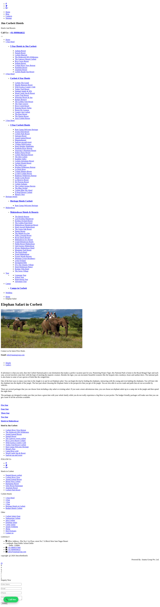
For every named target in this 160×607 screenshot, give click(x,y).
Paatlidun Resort (21, 68)
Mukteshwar (10, 208)
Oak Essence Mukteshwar (24, 246)
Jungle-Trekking (12, 527)
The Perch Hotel (21, 252)
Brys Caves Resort (22, 61)
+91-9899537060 (14, 547)
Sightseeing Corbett (13, 518)
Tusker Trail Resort (22, 89)
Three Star (5, 413)
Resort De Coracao (22, 110)
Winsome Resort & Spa (23, 97)
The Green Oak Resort (23, 229)
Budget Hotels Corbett (14, 508)
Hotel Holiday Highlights (24, 146)
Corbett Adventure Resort (24, 161)
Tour (7, 273)
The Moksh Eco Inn (22, 233)
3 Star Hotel (10, 120)
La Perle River (20, 169)
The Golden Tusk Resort (24, 102)
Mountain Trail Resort (23, 250)
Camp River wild (12, 451)
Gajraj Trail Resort (22, 95)
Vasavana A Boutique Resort (25, 150)
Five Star (4, 405)
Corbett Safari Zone (13, 516)
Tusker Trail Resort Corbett (16, 445)
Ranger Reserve (21, 100)
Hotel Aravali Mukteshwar (25, 227)
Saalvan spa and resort (23, 142)
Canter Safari (10, 525)
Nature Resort (20, 231)
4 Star (8, 500)
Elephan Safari (11, 299)
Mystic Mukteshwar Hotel (24, 248)
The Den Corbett (21, 157)
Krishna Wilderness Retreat (25, 167)
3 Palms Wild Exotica (23, 144)
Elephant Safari (11, 522)
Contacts (9, 16)
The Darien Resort (22, 116)
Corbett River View (13, 477)
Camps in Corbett (18, 288)
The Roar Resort (21, 114)
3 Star (8, 502)
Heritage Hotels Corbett (21, 201)
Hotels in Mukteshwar (10, 421)
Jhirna (8, 529)
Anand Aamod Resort (23, 138)
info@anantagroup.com (16, 355)
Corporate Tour (20, 275)
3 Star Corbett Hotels (20, 125)
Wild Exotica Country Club (25, 87)
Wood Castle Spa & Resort (25, 93)
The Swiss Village (21, 271)
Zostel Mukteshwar (22, 254)
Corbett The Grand (22, 83)
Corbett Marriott (21, 55)
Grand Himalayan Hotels (24, 242)
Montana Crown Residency (25, 258)
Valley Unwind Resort (23, 235)
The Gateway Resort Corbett (25, 59)
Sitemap (9, 18)
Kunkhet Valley (21, 159)
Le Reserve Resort (22, 180)
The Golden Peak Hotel (23, 223)
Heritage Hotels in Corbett (15, 506)
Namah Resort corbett (14, 475)
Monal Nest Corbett (13, 482)
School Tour (19, 277)
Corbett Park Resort (22, 134)
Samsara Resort (21, 136)
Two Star (4, 417)
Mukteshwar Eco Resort (24, 240)
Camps (8, 284)
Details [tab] (8, 363)
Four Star (5, 409)
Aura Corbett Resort (22, 118)
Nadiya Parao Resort (22, 153)
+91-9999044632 (17, 32)
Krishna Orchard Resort (24, 221)
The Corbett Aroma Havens (25, 186)
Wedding (9, 293)
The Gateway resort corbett (16, 438)
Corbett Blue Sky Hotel (23, 190)
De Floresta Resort (22, 182)
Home (8, 12)
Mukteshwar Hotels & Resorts (24, 212)
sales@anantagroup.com (17, 552)
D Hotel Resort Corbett (23, 192)
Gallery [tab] (8, 365)
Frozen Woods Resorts (23, 256)
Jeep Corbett (10, 520)
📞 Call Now (11, 600)
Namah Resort (20, 53)
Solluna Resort (20, 63)
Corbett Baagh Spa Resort (24, 72)
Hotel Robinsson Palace (24, 267)
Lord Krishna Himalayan (24, 219)
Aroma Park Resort (22, 132)
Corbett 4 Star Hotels (20, 78)
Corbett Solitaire (21, 184)
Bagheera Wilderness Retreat (26, 176)
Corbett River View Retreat (25, 65)
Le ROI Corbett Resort (23, 174)
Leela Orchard (20, 261)
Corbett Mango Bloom (23, 171)
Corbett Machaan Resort (24, 155)
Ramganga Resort (12, 484)
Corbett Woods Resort (23, 163)
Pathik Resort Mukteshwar (25, 244)
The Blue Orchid (21, 188)
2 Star (8, 504)
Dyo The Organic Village (24, 265)
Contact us (9, 533)
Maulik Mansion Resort (24, 85)
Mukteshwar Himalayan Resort (26, 225)
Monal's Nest (20, 194)
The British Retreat (22, 217)
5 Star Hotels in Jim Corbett (23, 46)
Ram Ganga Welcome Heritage (26, 130)
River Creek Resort (22, 106)
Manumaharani (20, 140)
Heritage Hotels (11, 197)
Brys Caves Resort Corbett (15, 441)
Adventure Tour (21, 281)
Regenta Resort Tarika (23, 108)
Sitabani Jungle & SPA (23, 91)
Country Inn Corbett (22, 112)
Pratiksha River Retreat (23, 148)
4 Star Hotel (10, 74)
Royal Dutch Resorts (22, 238)
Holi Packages (11, 531)
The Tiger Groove (21, 104)
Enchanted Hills (21, 263)
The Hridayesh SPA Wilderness (26, 57)
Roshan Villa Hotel (22, 269)
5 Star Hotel (10, 42)
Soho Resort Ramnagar (14, 486)
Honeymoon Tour (21, 279)
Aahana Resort (20, 51)
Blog (7, 14)
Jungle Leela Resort (22, 178)
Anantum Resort (21, 70)
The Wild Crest (20, 165)
